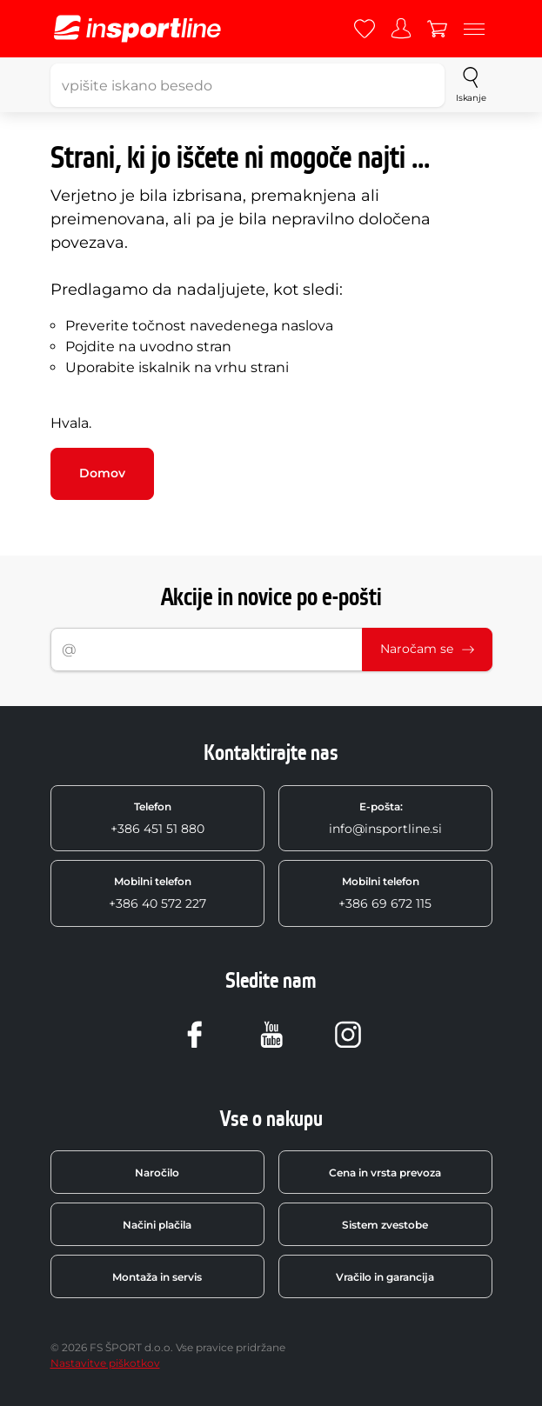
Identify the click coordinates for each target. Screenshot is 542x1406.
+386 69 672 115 (385, 893)
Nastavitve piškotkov (105, 1362)
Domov (102, 473)
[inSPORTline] (137, 29)
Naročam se (427, 648)
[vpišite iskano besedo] (247, 85)
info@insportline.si (385, 818)
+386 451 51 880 (157, 818)
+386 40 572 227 (157, 893)
